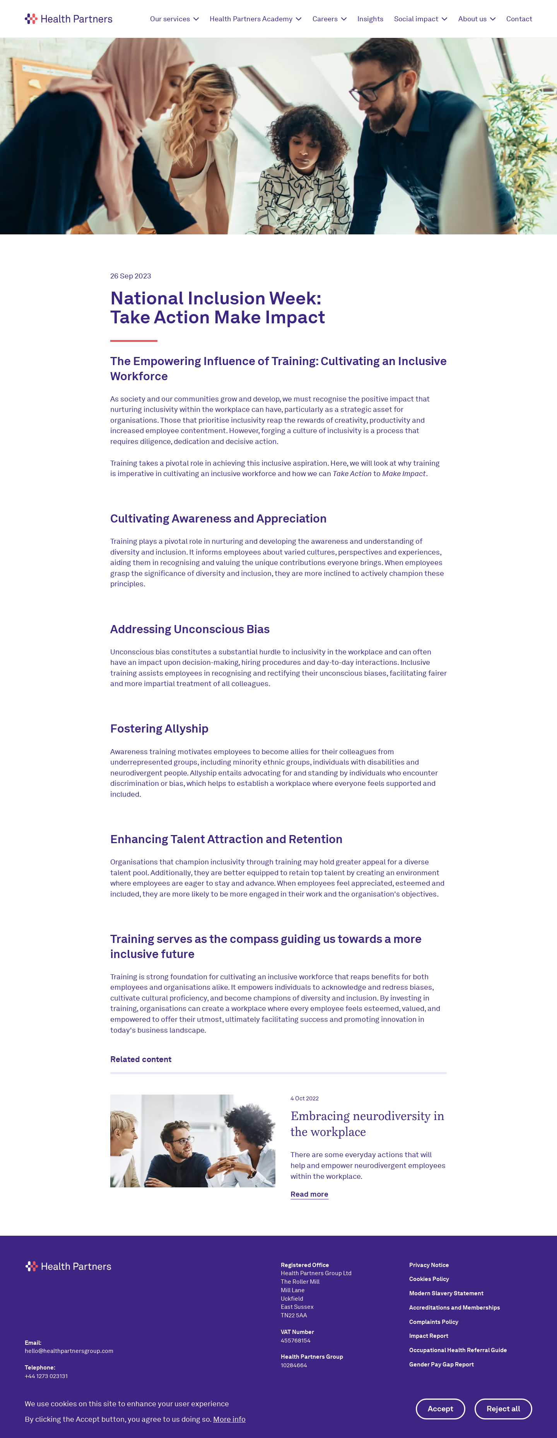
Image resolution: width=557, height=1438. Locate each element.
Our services (170, 19)
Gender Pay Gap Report (441, 1364)
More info (229, 1419)
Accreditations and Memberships (454, 1307)
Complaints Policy (433, 1321)
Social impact (416, 19)
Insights (370, 19)
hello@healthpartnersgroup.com (69, 1350)
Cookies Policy (429, 1279)
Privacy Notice (429, 1265)
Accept (440, 1408)
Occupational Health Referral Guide (458, 1350)
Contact (519, 19)
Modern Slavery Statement (446, 1293)
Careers (325, 19)
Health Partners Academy (251, 19)
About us (472, 19)
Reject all (503, 1408)
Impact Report (428, 1335)
